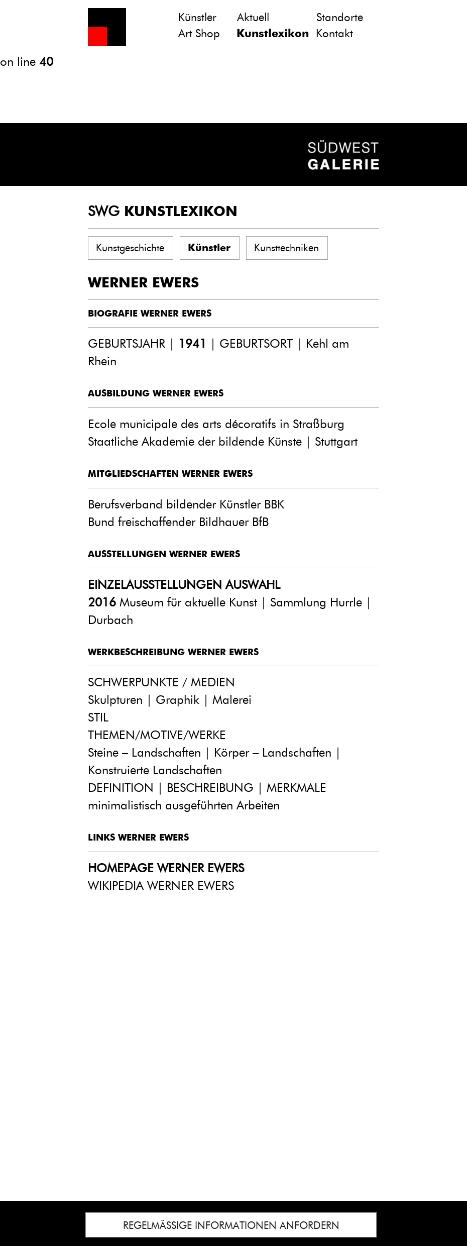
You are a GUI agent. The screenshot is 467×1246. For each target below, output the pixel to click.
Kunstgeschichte (130, 248)
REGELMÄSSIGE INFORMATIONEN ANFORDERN (231, 1225)
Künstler (197, 17)
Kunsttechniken (286, 248)
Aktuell (253, 17)
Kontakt (334, 33)
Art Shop (199, 33)
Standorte (339, 17)
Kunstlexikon (273, 33)
